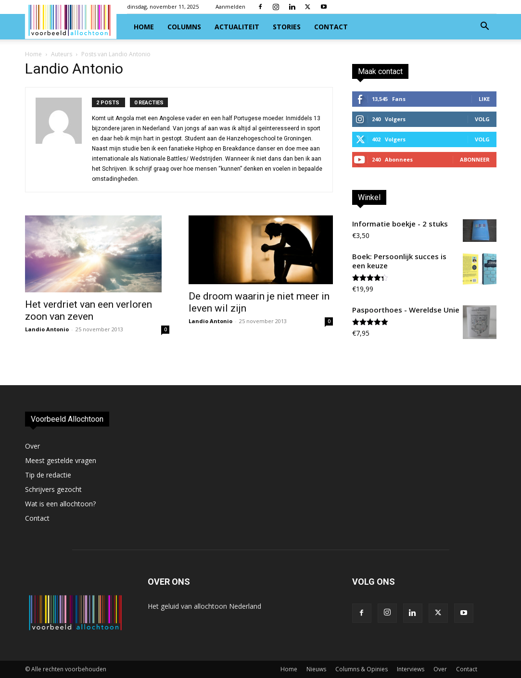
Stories (287, 26)
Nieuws (316, 669)
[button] (484, 27)
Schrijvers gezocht (53, 489)
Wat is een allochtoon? (60, 503)
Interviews (410, 669)
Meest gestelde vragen (60, 460)
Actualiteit (237, 26)
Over (32, 446)
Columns (184, 26)
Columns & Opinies (361, 669)
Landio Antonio (47, 329)
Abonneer (475, 159)
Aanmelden (230, 6)
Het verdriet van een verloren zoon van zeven (88, 310)
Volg (482, 119)
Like (484, 98)
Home (144, 26)
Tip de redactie (48, 474)
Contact (331, 26)
